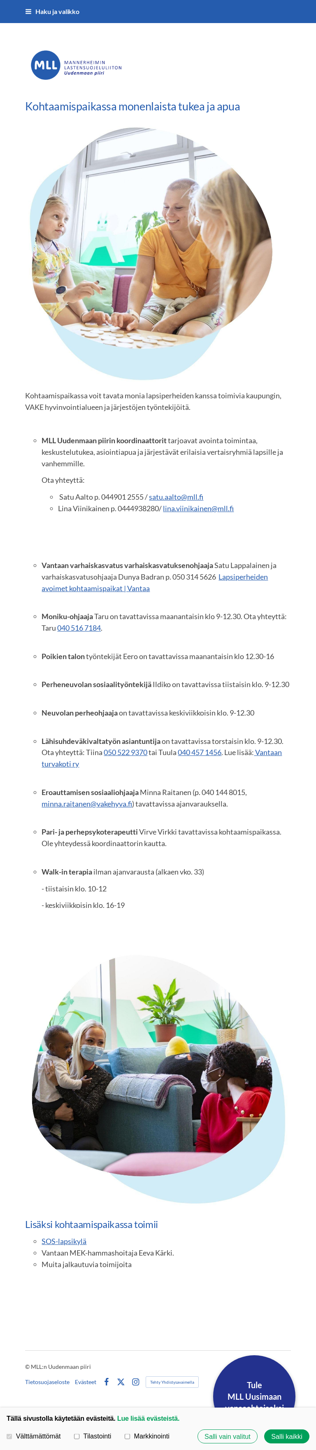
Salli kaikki (286, 1436)
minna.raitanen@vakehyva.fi (87, 803)
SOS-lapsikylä (64, 1241)
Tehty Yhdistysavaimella (172, 1382)
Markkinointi (147, 1436)
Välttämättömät (34, 1436)
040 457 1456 (199, 752)
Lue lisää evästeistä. (148, 1418)
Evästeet (85, 1382)
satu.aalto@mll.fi (176, 496)
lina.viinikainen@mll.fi (198, 508)
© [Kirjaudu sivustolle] (28, 1366)
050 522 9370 (125, 752)
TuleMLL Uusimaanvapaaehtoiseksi (254, 1396)
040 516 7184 (79, 627)
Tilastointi (92, 1436)
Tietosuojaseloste (47, 1382)
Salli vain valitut (227, 1436)
